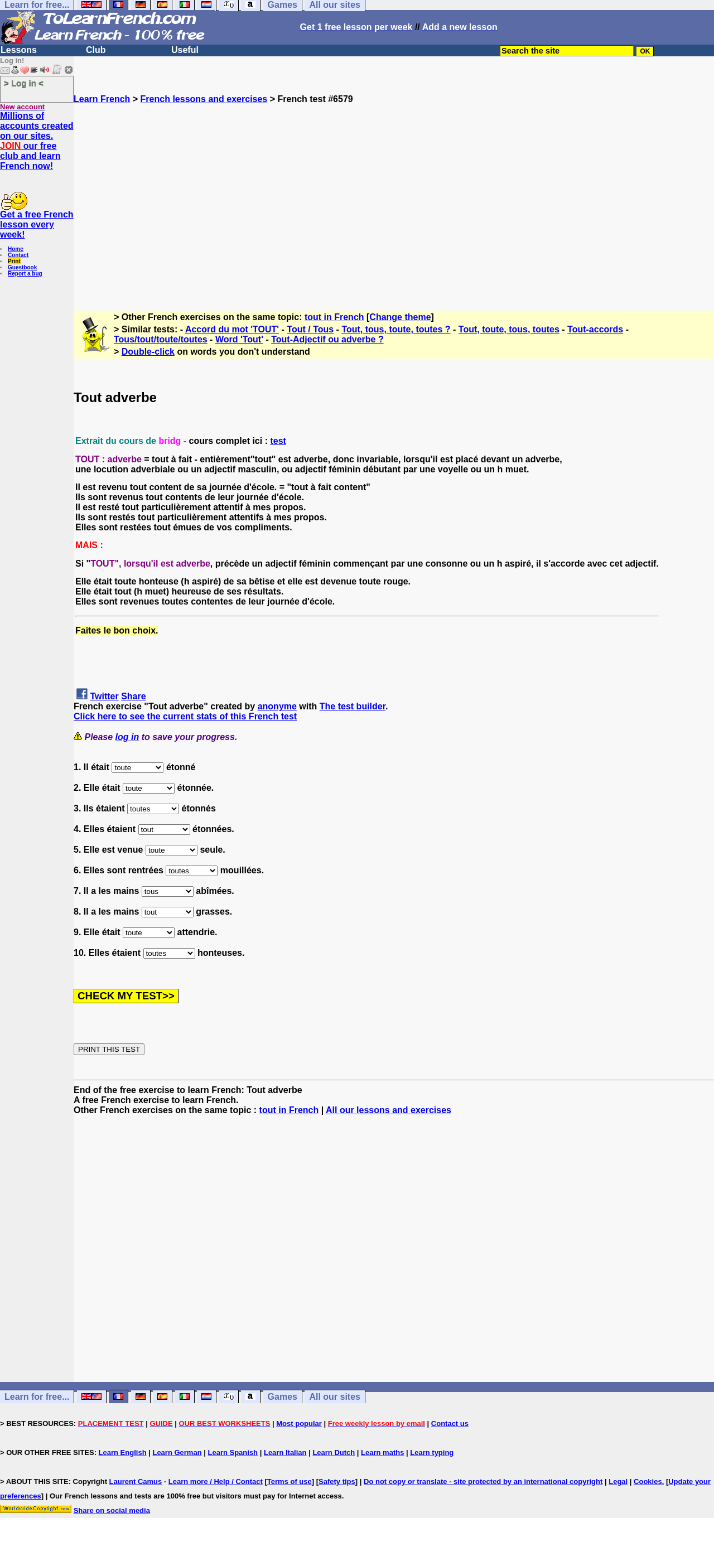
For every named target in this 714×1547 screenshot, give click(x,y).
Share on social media (112, 1510)
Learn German (176, 1452)
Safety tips (337, 1481)
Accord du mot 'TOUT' (232, 329)
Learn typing (432, 1452)
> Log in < (24, 83)
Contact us (450, 1423)
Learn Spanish (233, 1452)
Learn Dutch (333, 1452)
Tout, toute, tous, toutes (509, 329)
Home (15, 249)
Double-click (148, 351)
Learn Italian (285, 1452)
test (278, 441)
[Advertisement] (394, 202)
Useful (185, 50)
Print (14, 261)
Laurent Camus (135, 1481)
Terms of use (289, 1481)
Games (282, 1396)
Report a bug (25, 273)
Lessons (19, 50)
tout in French (334, 317)
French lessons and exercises (204, 99)
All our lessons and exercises (388, 1110)
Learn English (123, 1452)
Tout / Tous (310, 329)
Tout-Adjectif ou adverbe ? (327, 339)
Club (96, 50)
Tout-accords (595, 329)
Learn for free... (36, 1396)
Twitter (104, 696)
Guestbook (22, 267)
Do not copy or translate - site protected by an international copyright (483, 1481)
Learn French (102, 99)
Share (133, 696)
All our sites (334, 1396)
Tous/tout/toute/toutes (161, 339)
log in (127, 737)
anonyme (277, 706)
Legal (618, 1481)
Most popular (299, 1423)
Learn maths (382, 1452)
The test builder (352, 706)
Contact (18, 255)
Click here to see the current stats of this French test (185, 716)
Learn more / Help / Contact (215, 1481)
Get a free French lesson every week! (37, 224)
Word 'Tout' (239, 339)
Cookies (648, 1481)
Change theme (400, 317)
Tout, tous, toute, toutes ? (395, 329)
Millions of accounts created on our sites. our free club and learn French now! (37, 141)
